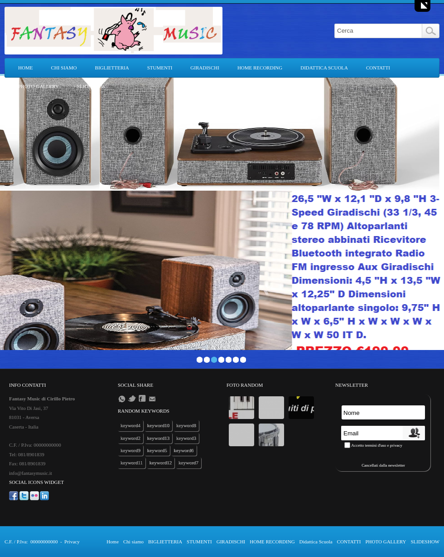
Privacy (72, 541)
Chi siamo (64, 67)
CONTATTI (378, 67)
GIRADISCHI (204, 67)
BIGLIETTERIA (112, 67)
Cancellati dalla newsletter (383, 465)
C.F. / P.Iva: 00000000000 (31, 541)
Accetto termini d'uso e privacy (376, 445)
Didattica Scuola (324, 67)
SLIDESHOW (91, 86)
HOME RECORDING (259, 67)
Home (25, 67)
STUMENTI (160, 67)
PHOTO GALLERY (38, 86)
